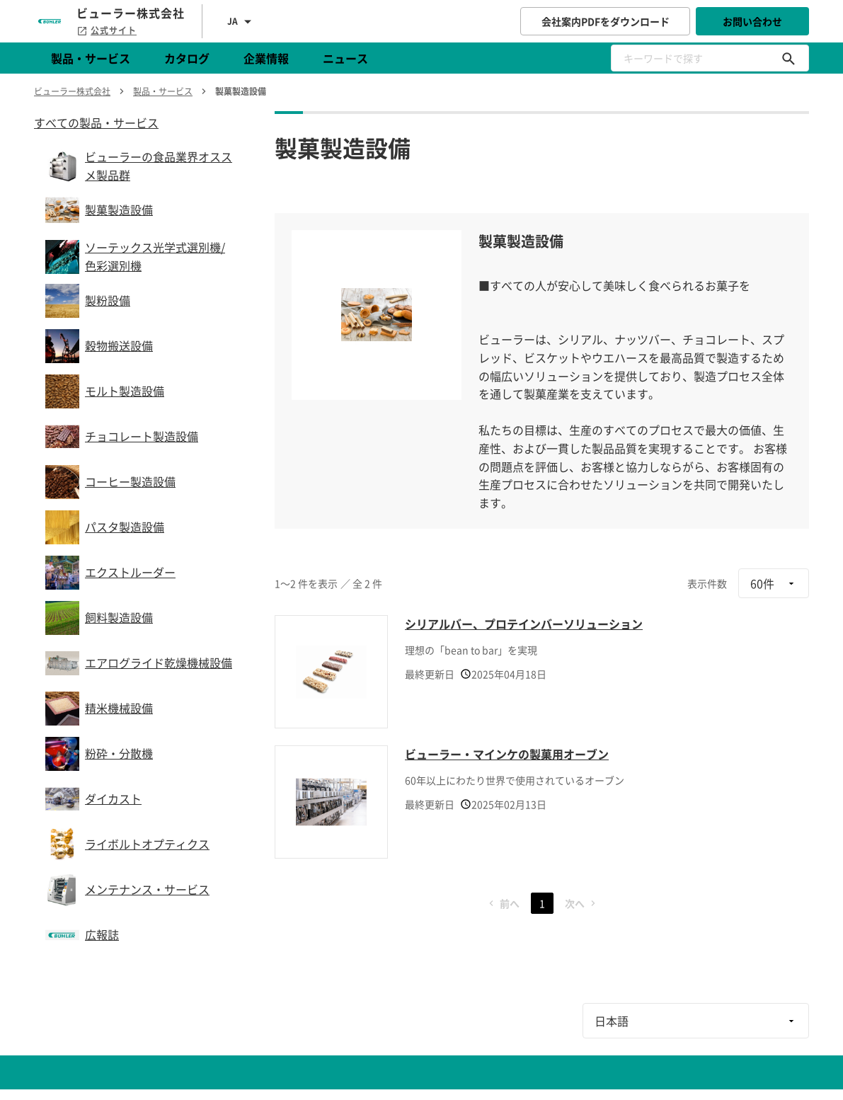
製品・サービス (90, 58)
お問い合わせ (752, 21)
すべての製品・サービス (96, 122)
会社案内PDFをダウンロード (605, 21)
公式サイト (106, 30)
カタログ (187, 58)
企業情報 (266, 58)
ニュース (345, 58)
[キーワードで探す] (788, 58)
